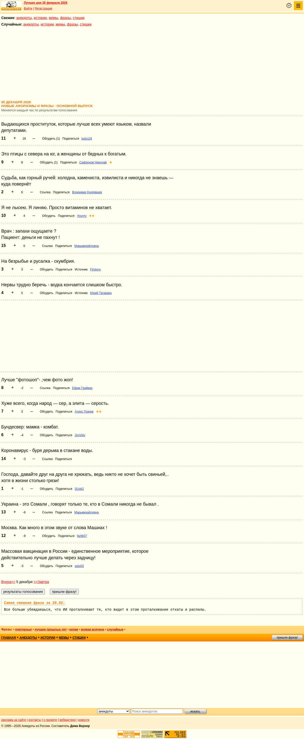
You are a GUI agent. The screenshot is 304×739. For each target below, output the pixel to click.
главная (8, 637)
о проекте (50, 720)
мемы (53, 18)
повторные (23, 629)
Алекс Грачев (84, 411)
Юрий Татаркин (101, 293)
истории (40, 18)
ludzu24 (86, 138)
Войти (28, 8)
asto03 (79, 566)
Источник (81, 269)
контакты (35, 720)
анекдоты (24, 18)
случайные (115, 629)
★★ (91, 216)
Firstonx (95, 269)
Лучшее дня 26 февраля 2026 (45, 3)
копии (73, 629)
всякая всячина (92, 629)
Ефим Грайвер (82, 388)
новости (83, 720)
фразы (65, 18)
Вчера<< (8, 582)
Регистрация (43, 8)
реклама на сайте (13, 720)
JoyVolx (80, 435)
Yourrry (81, 216)
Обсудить (48, 216)
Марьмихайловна (86, 246)
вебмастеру (67, 720)
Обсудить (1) (51, 138)
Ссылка (45, 192)
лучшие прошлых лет (51, 629)
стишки (78, 18)
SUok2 (79, 489)
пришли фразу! (287, 637)
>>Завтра (41, 582)
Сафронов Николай (93, 162)
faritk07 (82, 536)
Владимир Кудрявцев (87, 192)
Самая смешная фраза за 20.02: (34, 603)
